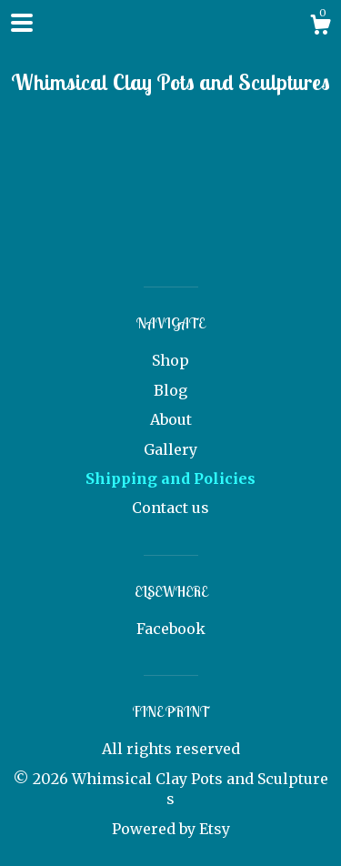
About (171, 419)
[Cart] (320, 27)
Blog (170, 390)
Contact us (170, 507)
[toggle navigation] (22, 23)
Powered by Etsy (171, 829)
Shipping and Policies (170, 478)
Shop (170, 360)
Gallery (170, 449)
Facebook (171, 628)
